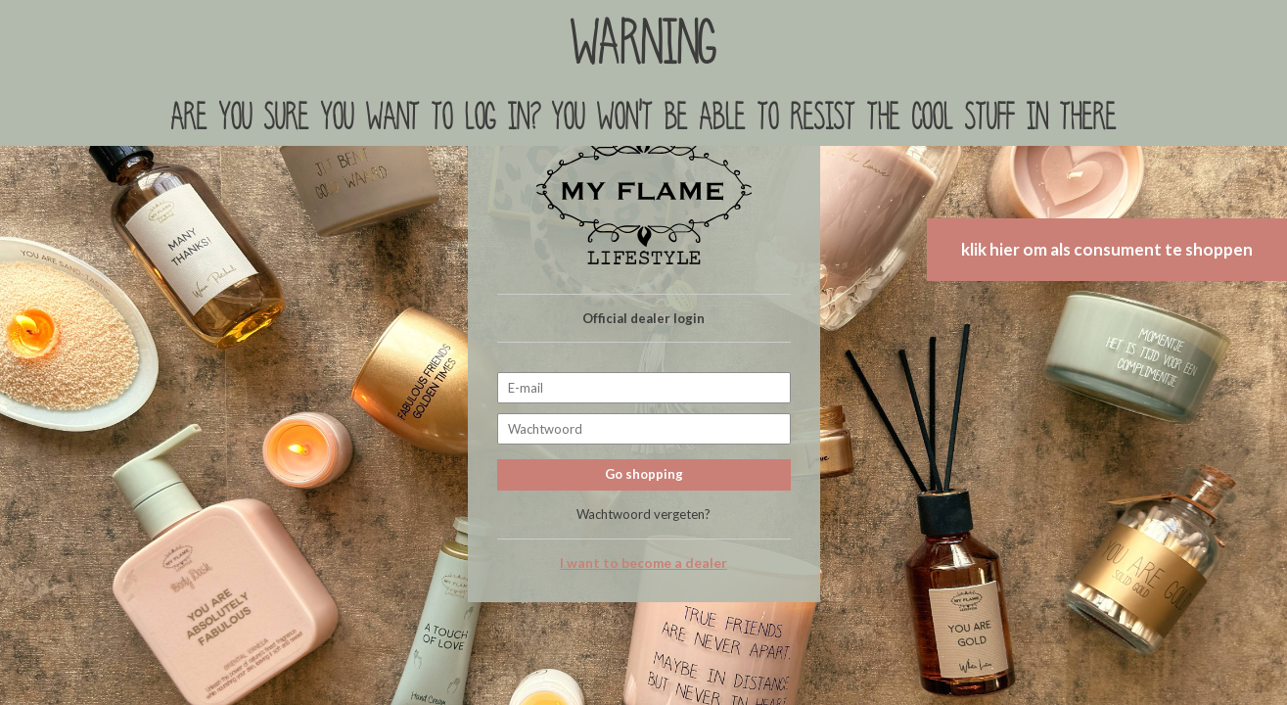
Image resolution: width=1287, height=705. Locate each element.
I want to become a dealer (643, 563)
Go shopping (644, 474)
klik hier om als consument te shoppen (1107, 249)
